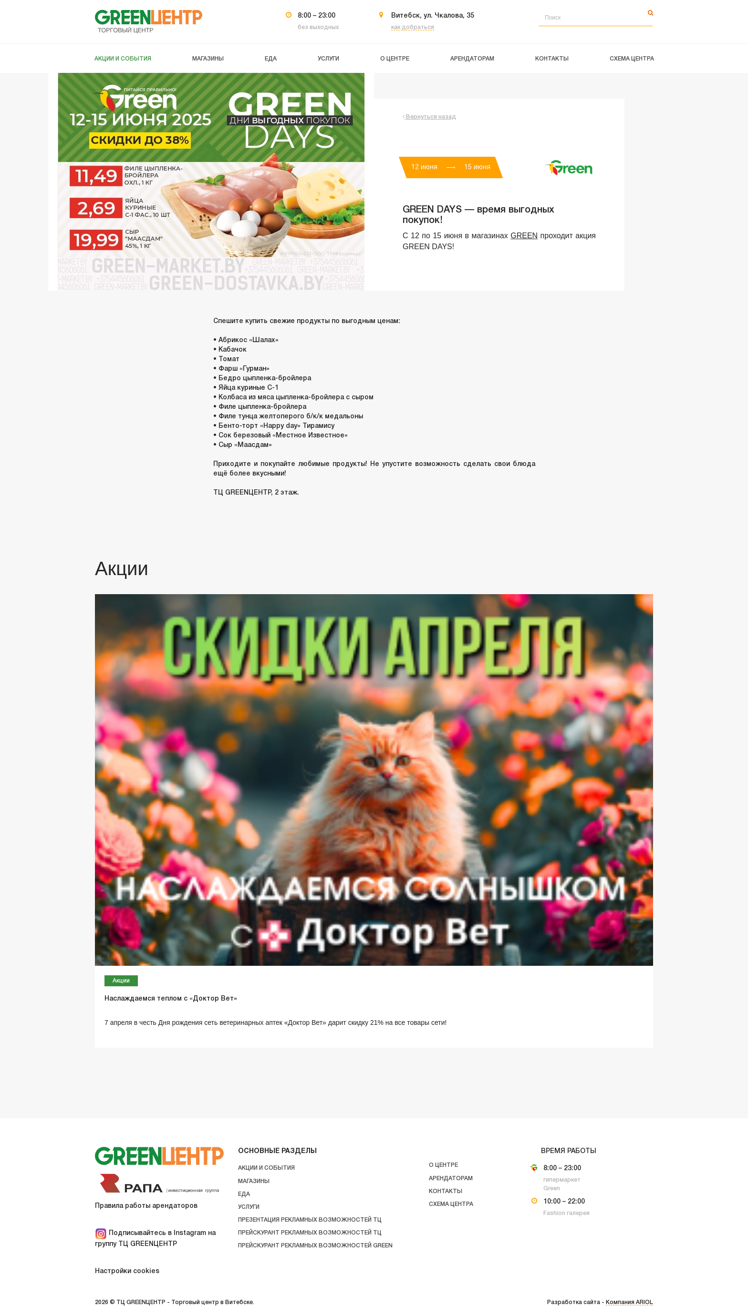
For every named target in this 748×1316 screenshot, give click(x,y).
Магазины (254, 1181)
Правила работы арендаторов (146, 1206)
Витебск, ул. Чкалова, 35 (432, 16)
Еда (244, 1194)
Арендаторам (451, 1178)
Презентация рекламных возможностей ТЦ (310, 1220)
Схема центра (451, 1204)
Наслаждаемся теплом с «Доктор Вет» (170, 999)
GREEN (524, 236)
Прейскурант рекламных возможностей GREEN (315, 1245)
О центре (443, 1165)
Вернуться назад (429, 117)
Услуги (249, 1207)
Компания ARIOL (629, 1302)
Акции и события (266, 1168)
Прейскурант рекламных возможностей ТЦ (310, 1232)
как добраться (412, 27)
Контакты (445, 1191)
